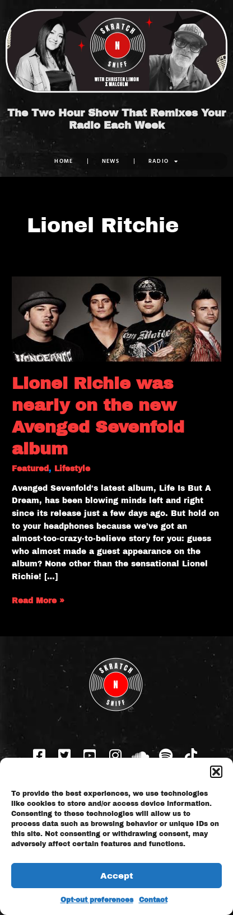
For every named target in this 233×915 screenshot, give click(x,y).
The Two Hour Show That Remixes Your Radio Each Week (116, 119)
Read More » (38, 600)
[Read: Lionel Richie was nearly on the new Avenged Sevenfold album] (116, 319)
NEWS (111, 161)
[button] (216, 771)
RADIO (163, 161)
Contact (153, 900)
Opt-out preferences (96, 900)
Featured (30, 468)
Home (63, 161)
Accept (116, 875)
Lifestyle (72, 468)
